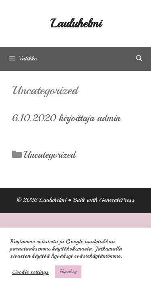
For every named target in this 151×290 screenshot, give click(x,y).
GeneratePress (116, 200)
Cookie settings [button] (30, 272)
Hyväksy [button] (68, 271)
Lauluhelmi (75, 23)
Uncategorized (49, 155)
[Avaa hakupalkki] (139, 59)
